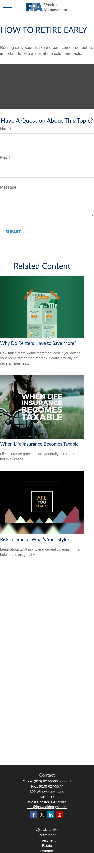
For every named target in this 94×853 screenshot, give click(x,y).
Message (8, 187)
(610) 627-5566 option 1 (52, 781)
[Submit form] (13, 232)
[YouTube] (59, 814)
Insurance (47, 851)
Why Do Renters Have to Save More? (38, 343)
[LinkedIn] (50, 814)
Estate (47, 846)
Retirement (46, 835)
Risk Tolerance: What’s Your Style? (34, 539)
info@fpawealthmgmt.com (47, 807)
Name (5, 128)
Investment (46, 840)
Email (5, 158)
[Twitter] (42, 814)
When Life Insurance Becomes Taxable (39, 444)
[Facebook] (33, 814)
